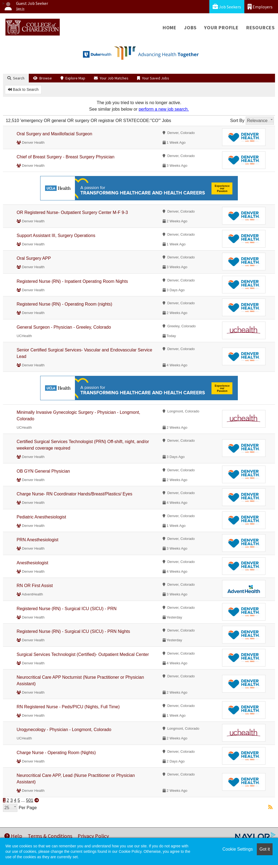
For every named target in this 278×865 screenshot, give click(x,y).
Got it (265, 849)
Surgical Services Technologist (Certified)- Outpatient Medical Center (83, 654)
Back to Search (23, 89)
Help (13, 835)
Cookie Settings (237, 849)
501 (29, 800)
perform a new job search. (164, 109)
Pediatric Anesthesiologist (41, 517)
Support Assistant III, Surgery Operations (56, 235)
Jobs (190, 27)
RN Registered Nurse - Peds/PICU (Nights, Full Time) (68, 706)
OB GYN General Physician (43, 471)
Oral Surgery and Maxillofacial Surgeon (54, 134)
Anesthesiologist (32, 562)
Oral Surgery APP (34, 258)
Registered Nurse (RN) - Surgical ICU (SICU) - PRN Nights (73, 631)
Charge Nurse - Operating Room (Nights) (56, 752)
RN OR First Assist (35, 585)
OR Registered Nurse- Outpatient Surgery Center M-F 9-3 (72, 212)
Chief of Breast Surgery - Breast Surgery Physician (65, 157)
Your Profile (221, 27)
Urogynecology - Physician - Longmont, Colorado (64, 729)
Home (169, 27)
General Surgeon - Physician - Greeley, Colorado (64, 327)
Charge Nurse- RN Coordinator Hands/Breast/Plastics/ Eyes (74, 494)
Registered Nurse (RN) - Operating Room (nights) (64, 304)
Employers (260, 6)
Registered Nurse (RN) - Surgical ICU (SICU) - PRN (66, 608)
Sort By (237, 120)
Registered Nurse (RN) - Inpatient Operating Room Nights (72, 281)
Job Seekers (227, 6)
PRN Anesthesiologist (37, 539)
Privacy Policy (93, 835)
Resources (260, 27)
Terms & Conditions (50, 835)
